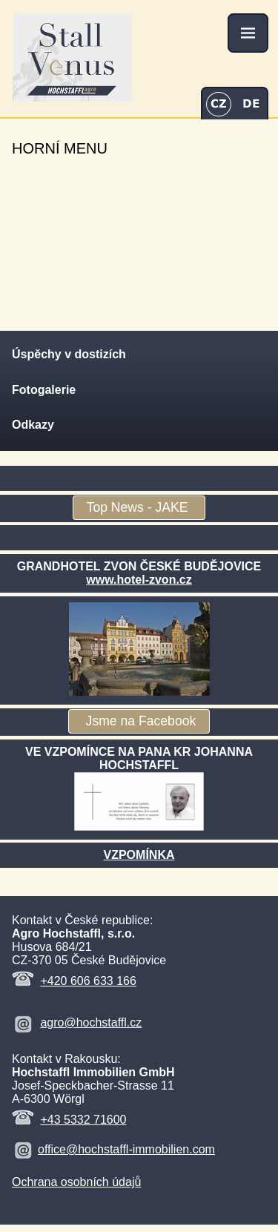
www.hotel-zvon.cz (139, 579)
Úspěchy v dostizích (69, 354)
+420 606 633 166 (88, 981)
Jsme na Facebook (139, 721)
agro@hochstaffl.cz (91, 1022)
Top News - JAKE (139, 508)
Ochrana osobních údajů (76, 1182)
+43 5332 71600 (83, 1119)
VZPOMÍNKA (139, 855)
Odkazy (33, 424)
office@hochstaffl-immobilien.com (126, 1149)
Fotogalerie (44, 389)
